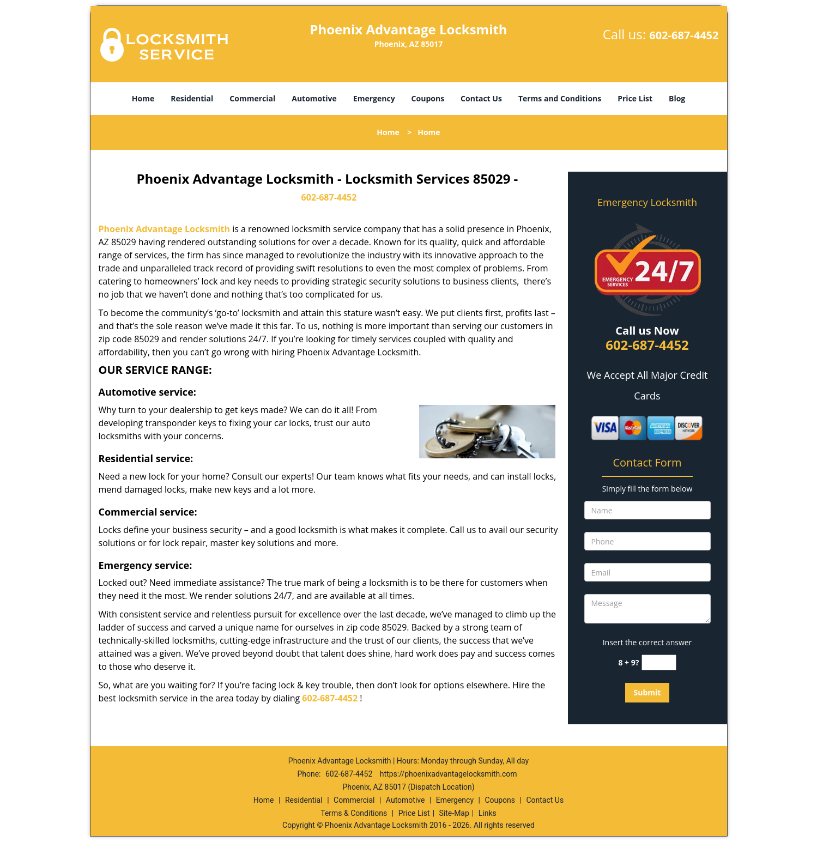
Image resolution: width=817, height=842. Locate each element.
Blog (677, 98)
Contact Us (481, 98)
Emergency (374, 98)
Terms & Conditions (353, 813)
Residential (192, 98)
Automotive (314, 98)
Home (143, 98)
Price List (635, 98)
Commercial (252, 98)
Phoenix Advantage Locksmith (165, 229)
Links (488, 813)
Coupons (427, 98)
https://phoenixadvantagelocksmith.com (448, 774)
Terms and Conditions (559, 98)
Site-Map (454, 813)
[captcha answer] (659, 662)
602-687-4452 (683, 35)
